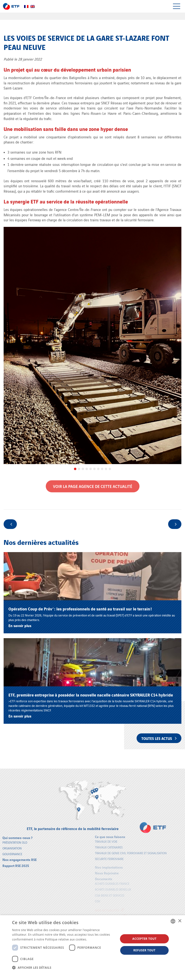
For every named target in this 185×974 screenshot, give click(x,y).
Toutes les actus (159, 738)
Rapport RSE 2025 (15, 862)
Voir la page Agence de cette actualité (92, 484)
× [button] (179, 921)
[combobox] (173, 921)
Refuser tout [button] (144, 950)
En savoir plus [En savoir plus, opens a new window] (97, 939)
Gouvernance (12, 851)
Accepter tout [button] (144, 939)
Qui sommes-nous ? (17, 834)
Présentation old (14, 840)
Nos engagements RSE (19, 856)
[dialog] (92, 944)
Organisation (12, 845)
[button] (63, 967)
